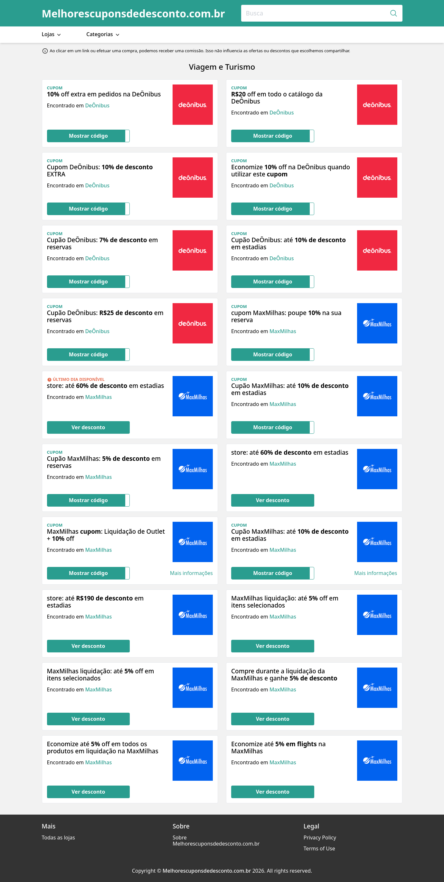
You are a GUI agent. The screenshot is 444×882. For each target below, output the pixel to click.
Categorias (103, 34)
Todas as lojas (58, 837)
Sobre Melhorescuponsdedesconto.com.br (216, 840)
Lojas (52, 34)
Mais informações (191, 573)
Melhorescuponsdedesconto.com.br (133, 13)
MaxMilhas (282, 331)
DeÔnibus (97, 105)
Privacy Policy (320, 837)
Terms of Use (319, 848)
